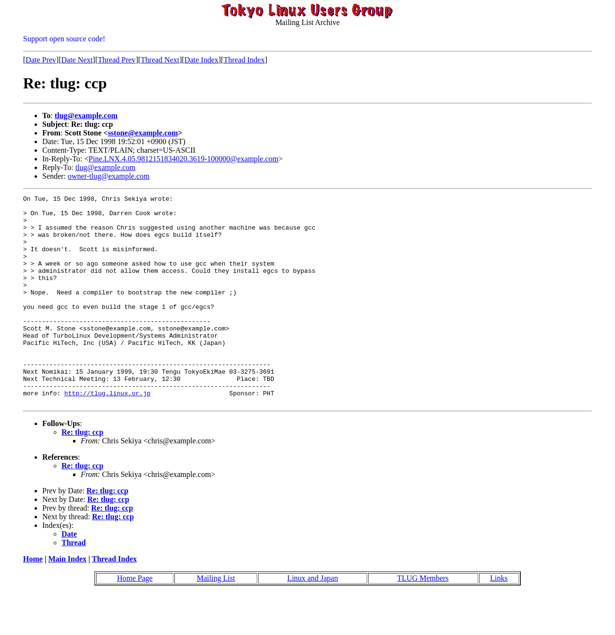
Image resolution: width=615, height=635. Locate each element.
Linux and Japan (312, 620)
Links (498, 620)
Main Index (67, 601)
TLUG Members (423, 620)
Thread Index (244, 60)
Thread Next (160, 60)
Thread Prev (116, 60)
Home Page (134, 620)
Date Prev (40, 60)
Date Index (201, 60)
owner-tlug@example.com (108, 176)
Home (33, 601)
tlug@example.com (86, 115)
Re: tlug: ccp (82, 474)
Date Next (77, 60)
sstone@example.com (143, 133)
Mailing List (216, 620)
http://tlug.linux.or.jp (107, 433)
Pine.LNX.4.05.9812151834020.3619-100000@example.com (183, 159)
